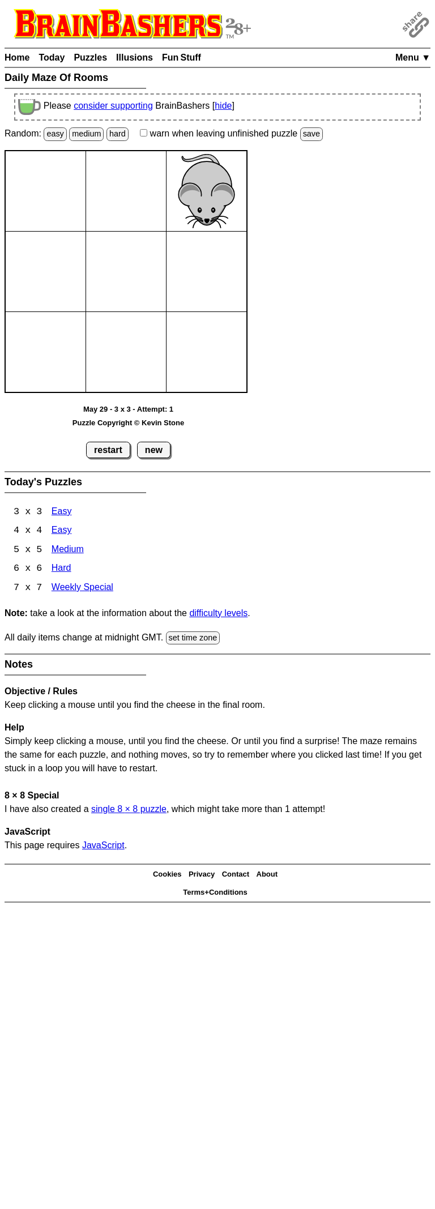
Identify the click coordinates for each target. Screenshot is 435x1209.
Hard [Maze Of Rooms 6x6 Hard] (61, 570)
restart (108, 450)
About (267, 875)
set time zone (193, 638)
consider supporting (113, 105)
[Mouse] (206, 191)
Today (52, 57)
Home (17, 57)
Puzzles (90, 57)
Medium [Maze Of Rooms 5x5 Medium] (68, 551)
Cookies (167, 875)
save (311, 133)
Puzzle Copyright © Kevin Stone (128, 422)
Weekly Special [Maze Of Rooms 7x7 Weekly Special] (82, 589)
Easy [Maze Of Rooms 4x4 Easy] (62, 531)
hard (117, 133)
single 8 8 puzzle (129, 810)
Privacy (202, 875)
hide (223, 105)
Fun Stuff (181, 57)
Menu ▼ (412, 57)
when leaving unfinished (231, 133)
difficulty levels (218, 614)
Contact (235, 875)
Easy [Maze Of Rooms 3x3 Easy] (62, 512)
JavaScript (103, 846)
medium (86, 133)
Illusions (134, 57)
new (154, 450)
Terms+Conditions (215, 893)
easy (54, 133)
